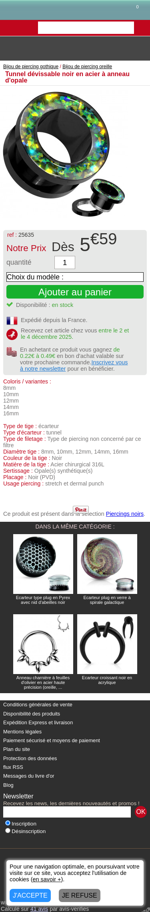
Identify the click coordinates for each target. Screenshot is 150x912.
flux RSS (13, 767)
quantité (19, 262)
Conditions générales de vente (37, 705)
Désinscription (25, 831)
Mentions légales (22, 732)
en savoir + (47, 879)
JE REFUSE (79, 895)
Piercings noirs (125, 514)
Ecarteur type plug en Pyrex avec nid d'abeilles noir (43, 600)
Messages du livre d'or (28, 776)
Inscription (20, 824)
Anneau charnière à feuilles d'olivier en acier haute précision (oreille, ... (43, 682)
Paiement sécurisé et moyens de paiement (51, 740)
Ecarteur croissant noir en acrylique (107, 680)
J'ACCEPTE (30, 895)
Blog (8, 785)
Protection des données (30, 758)
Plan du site (16, 749)
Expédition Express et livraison (38, 722)
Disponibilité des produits (31, 714)
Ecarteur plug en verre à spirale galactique (106, 600)
